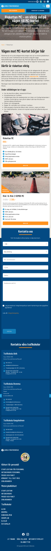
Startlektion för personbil (12, 469)
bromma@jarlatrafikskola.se (11, 402)
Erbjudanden (6, 481)
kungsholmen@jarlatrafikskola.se (13, 432)
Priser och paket (8, 475)
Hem (2, 45)
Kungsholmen (6, 515)
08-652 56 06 (7, 430)
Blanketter (25, 542)
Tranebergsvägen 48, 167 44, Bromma (15, 368)
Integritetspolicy (13, 313)
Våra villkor (22, 539)
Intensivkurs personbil (10, 472)
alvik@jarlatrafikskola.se (10, 366)
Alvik (3, 509)
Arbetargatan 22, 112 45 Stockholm (15, 435)
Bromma (4, 512)
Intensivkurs (6, 494)
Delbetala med (33, 2)
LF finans (11, 539)
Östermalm (5, 524)
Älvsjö (4, 521)
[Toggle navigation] (48, 6)
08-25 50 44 (7, 363)
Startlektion (6, 491)
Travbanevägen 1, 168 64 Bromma (14, 404)
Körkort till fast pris (10, 478)
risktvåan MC (33, 76)
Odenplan (5, 518)
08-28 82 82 (7, 400)
